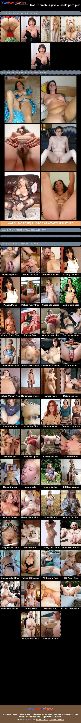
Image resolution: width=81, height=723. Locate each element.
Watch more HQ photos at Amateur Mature (40, 223)
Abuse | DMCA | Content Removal (50, 720)
